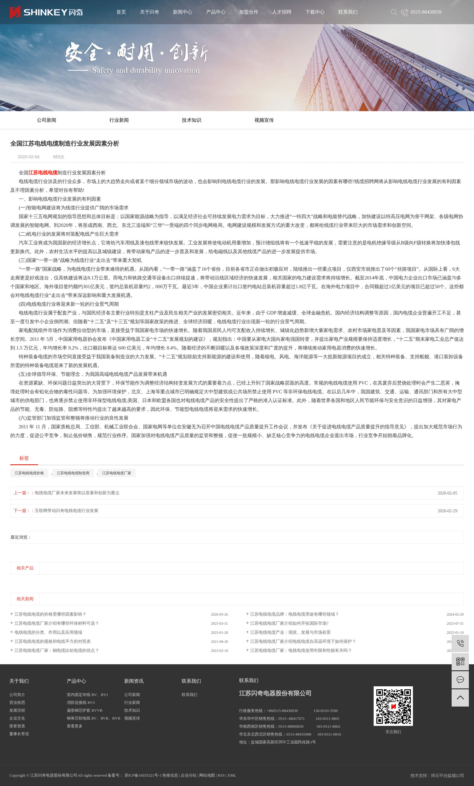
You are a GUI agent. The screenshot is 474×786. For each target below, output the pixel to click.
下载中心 (315, 11)
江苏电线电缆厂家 (116, 473)
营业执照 (17, 702)
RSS (221, 775)
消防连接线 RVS (81, 702)
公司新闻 (46, 120)
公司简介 (17, 694)
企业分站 (188, 775)
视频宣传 (264, 120)
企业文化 (17, 718)
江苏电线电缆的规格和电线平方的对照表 (53, 641)
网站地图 (207, 775)
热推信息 (170, 775)
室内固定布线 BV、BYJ (87, 694)
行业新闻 (119, 120)
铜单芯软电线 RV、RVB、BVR (93, 718)
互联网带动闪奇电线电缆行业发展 (66, 510)
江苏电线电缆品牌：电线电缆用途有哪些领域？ (294, 614)
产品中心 (216, 11)
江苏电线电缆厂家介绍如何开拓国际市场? (289, 623)
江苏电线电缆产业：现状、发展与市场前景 (290, 632)
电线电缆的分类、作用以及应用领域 (48, 632)
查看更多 (75, 726)
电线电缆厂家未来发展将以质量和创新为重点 (77, 493)
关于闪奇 (149, 11)
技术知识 (191, 120)
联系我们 (348, 11)
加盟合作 (248, 11)
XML (232, 775)
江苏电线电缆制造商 (73, 473)
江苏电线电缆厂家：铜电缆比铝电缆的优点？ (57, 650)
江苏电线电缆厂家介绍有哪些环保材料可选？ (57, 623)
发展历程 (17, 710)
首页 (121, 11)
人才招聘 (281, 11)
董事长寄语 (19, 734)
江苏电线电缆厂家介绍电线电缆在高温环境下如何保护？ (303, 641)
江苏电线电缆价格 (29, 473)
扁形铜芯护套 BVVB (84, 710)
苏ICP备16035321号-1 (143, 775)
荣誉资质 (17, 726)
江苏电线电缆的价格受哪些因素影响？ (50, 614)
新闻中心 (182, 11)
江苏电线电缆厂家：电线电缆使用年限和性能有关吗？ (301, 650)
